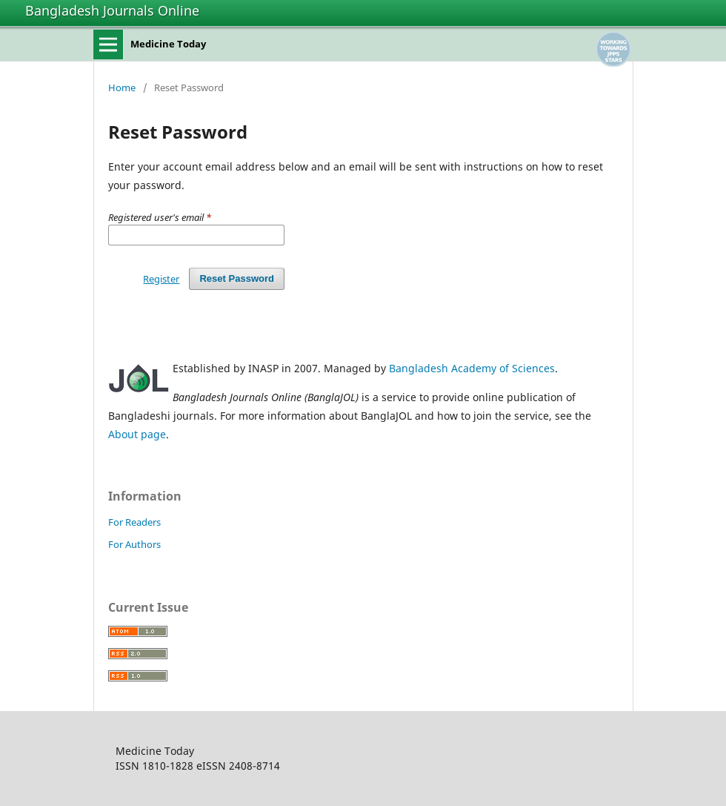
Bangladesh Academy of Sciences (472, 368)
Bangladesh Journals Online (112, 10)
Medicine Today (168, 43)
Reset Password (236, 278)
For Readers (134, 522)
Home (122, 87)
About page (137, 434)
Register (161, 278)
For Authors (134, 544)
